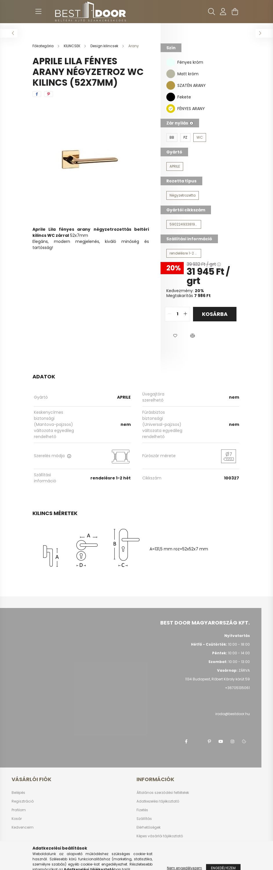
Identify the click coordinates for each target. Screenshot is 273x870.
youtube (221, 741)
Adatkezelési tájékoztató (157, 801)
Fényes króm (190, 62)
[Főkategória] (43, 45)
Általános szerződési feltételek (162, 793)
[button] (175, 336)
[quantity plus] (185, 314)
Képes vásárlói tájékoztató (159, 836)
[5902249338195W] (183, 224)
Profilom (19, 810)
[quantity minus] (169, 314)
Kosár (17, 819)
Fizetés (142, 810)
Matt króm (188, 74)
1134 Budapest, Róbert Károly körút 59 (217, 679)
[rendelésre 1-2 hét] (183, 253)
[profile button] (223, 11)
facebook (186, 741)
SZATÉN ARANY (191, 85)
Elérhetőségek (148, 827)
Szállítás (144, 819)
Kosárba (215, 314)
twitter (197, 741)
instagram (232, 741)
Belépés (18, 793)
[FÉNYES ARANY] (170, 108)
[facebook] (36, 94)
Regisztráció (23, 801)
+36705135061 (237, 687)
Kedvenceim (23, 827)
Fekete (184, 97)
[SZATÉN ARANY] (170, 85)
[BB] (171, 137)
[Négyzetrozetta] (182, 195)
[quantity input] (177, 314)
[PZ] (185, 137)
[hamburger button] (38, 11)
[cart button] (235, 11)
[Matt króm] (170, 73)
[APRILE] (174, 166)
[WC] (199, 137)
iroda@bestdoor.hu (232, 713)
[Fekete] (170, 97)
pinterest (209, 741)
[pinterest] (48, 94)
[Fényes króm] (170, 62)
